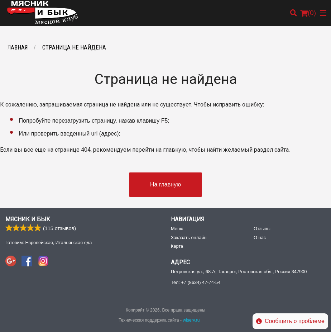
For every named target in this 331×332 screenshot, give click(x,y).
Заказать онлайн (188, 237)
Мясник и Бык (27, 219)
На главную (165, 184)
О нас (260, 237)
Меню (177, 228)
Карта (177, 246)
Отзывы (262, 228)
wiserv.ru (191, 320)
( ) (308, 13)
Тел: (195, 282)
